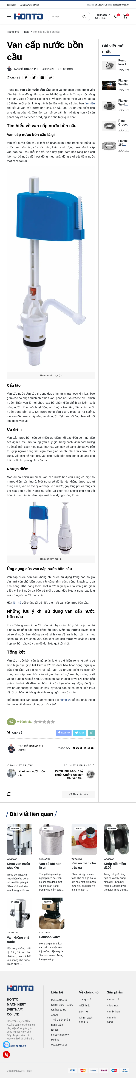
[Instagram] (88, 748)
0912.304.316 (59, 999)
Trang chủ (85, 999)
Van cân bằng (112, 1019)
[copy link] (50, 77)
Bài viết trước (20, 765)
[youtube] (92, 748)
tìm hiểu (90, 103)
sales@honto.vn (121, 5)
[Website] (77, 748)
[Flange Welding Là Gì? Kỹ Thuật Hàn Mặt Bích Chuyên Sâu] (109, 86)
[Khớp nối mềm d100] (116, 839)
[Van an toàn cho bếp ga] (84, 839)
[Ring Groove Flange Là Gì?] (109, 126)
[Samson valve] (52, 913)
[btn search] (84, 16)
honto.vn (65, 699)
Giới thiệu (84, 1005)
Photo (15, 828)
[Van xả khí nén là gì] (52, 839)
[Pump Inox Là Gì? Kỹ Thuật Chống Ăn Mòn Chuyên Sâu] (109, 66)
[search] (69, 16)
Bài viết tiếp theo (79, 765)
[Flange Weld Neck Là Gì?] (109, 106)
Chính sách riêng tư (85, 1019)
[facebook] (74, 748)
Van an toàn (114, 999)
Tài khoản (11, 5)
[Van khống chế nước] (19, 913)
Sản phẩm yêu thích (29, 5)
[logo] (28, 16)
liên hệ (17, 602)
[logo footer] (21, 988)
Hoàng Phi (31, 69)
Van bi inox (113, 1011)
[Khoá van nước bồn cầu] (19, 839)
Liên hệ (83, 1011)
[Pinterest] (85, 748)
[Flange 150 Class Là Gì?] (109, 146)
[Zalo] (6, 1044)
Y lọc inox (112, 1005)
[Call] (6, 1054)
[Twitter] (81, 748)
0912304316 (101, 5)
